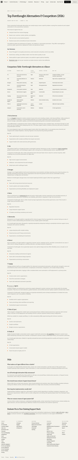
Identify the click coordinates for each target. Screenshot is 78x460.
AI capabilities (50, 334)
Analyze (3, 439)
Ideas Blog (49, 439)
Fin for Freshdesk (5, 449)
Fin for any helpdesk (5, 445)
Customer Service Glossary (52, 445)
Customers (49, 423)
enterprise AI (23, 195)
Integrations (4, 434)
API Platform (19, 426)
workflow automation (29, 413)
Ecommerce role (4, 429)
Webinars (49, 428)
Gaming (33, 429)
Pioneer (48, 424)
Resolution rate (13, 60)
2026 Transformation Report (53, 444)
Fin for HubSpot (4, 450)
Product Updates (50, 432)
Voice (2, 436)
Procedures (3, 437)
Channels (3, 431)
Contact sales (65, 426)
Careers (63, 434)
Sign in (63, 428)
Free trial (64, 424)
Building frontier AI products (53, 426)
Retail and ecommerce (36, 424)
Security (11, 457)
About (63, 432)
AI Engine (19, 423)
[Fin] (2, 2)
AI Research (19, 428)
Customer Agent (4, 426)
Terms (2, 457)
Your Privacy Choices (21, 457)
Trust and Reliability (5, 432)
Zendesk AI (11, 286)
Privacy (7, 457)
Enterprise (34, 428)
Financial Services (35, 423)
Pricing (2, 452)
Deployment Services (51, 437)
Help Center (49, 434)
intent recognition (62, 148)
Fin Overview (4, 424)
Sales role (3, 428)
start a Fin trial (60, 412)
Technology (34, 426)
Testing (2, 442)
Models (18, 424)
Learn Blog (49, 442)
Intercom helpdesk (5, 444)
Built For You (49, 431)
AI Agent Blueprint (51, 441)
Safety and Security (51, 436)
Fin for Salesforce (5, 447)
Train (2, 441)
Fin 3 (48, 429)
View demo (67, 2)
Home (2, 423)
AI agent (14, 118)
